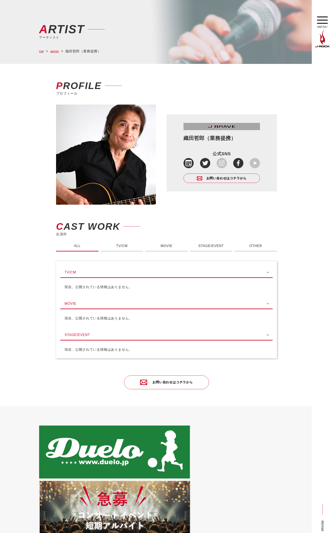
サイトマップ (109, 522)
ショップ (129, 522)
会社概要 (89, 522)
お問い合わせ (149, 522)
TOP (43, 51)
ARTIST (59, 51)
